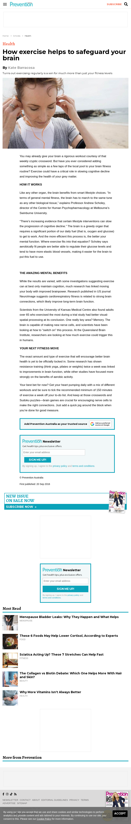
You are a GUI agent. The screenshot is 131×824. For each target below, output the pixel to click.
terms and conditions (83, 466)
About (36, 800)
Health (28, 36)
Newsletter (10, 800)
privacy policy (60, 466)
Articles (16, 36)
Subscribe (114, 4)
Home (6, 36)
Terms (85, 800)
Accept (120, 813)
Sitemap (22, 803)
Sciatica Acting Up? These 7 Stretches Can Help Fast (62, 654)
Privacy (74, 800)
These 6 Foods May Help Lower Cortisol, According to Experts (69, 635)
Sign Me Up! (37, 459)
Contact (25, 800)
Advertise (9, 803)
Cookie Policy (44, 819)
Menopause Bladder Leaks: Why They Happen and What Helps (69, 617)
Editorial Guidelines (54, 800)
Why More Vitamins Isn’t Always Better (50, 692)
